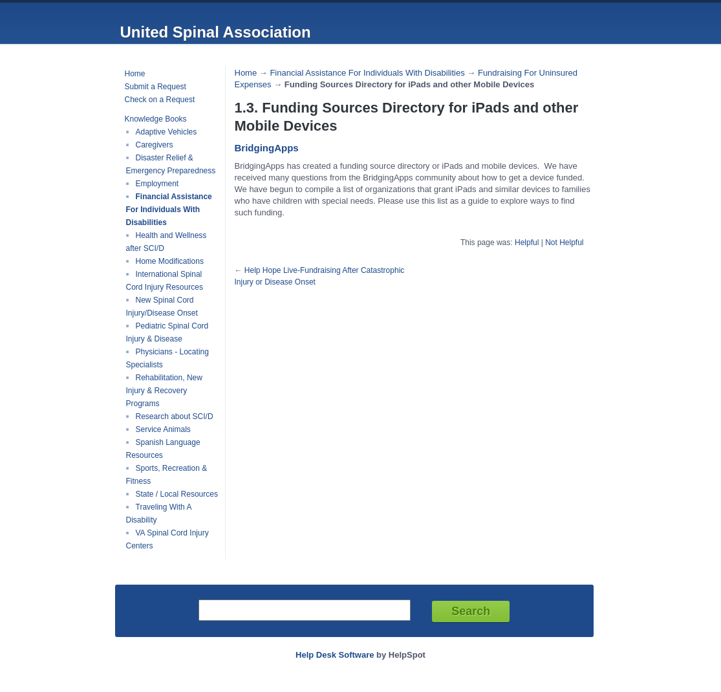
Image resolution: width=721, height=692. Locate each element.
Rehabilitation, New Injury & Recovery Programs (164, 390)
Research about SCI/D (174, 416)
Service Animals (163, 429)
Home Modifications (170, 261)
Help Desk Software (335, 655)
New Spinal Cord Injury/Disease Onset (162, 307)
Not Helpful (564, 242)
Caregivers (154, 144)
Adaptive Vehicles (166, 131)
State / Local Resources (177, 494)
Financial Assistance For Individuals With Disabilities (169, 209)
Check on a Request (160, 99)
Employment (157, 183)
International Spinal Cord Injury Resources (164, 281)
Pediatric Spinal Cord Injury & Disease (167, 332)
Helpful (527, 242)
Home (135, 73)
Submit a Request (155, 86)
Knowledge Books (156, 119)
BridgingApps (267, 147)
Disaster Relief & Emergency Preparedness (171, 164)
